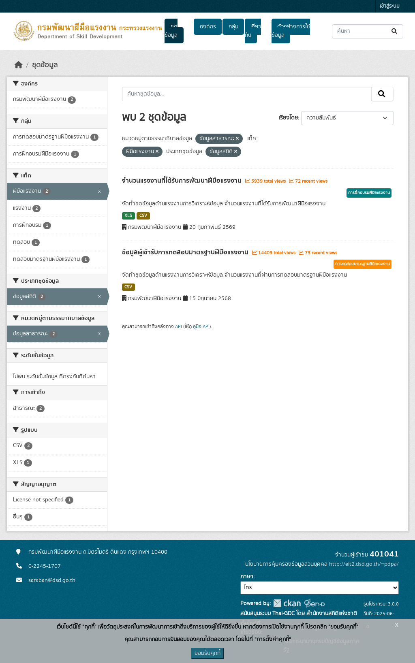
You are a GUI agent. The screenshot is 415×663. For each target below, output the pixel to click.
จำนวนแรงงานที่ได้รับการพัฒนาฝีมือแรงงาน (182, 180)
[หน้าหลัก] (19, 65)
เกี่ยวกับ (253, 31)
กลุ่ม (233, 27)
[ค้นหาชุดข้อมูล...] (367, 31)
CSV (143, 216)
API (178, 326)
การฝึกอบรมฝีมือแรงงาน (369, 193)
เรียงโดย (288, 118)
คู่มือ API (201, 326)
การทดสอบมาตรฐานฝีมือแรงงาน (362, 264)
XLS (128, 216)
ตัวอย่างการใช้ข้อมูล (291, 31)
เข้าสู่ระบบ (390, 6)
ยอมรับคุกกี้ (207, 653)
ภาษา (246, 577)
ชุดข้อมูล (171, 31)
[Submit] (395, 31)
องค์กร (208, 27)
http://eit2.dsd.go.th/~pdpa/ (364, 564)
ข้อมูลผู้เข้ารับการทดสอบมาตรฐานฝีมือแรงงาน (186, 252)
